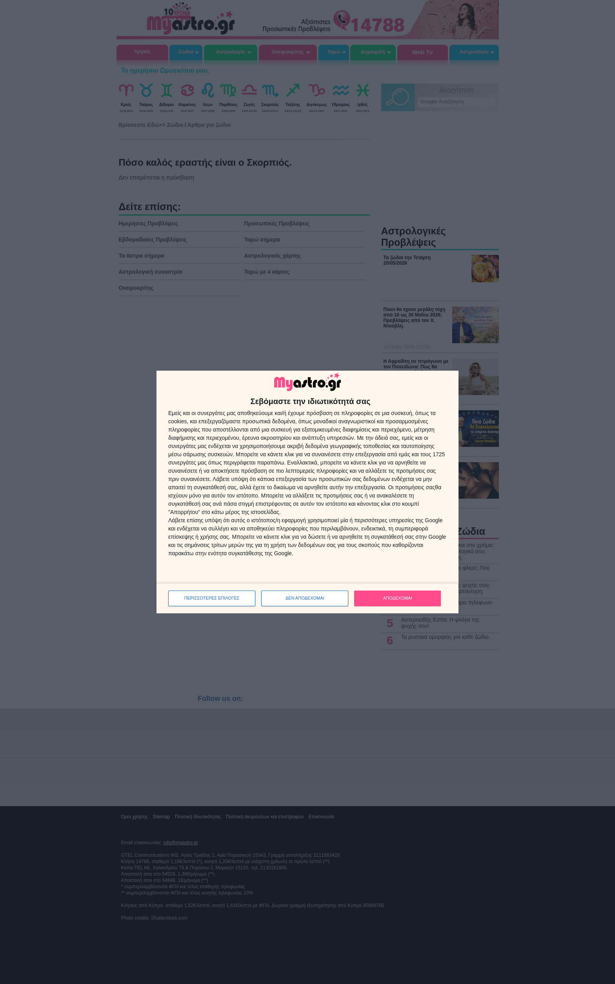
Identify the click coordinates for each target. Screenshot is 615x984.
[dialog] (307, 492)
